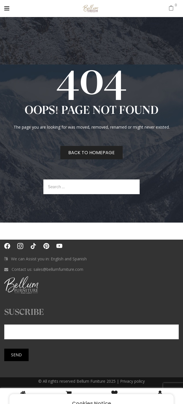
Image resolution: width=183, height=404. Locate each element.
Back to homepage (91, 152)
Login (160, 396)
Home (23, 396)
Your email (91, 326)
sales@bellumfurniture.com (58, 269)
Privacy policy (132, 381)
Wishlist (114, 396)
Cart (68, 396)
